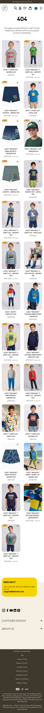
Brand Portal (22, 683)
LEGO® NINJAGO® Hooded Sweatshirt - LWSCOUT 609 (33, 356)
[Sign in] (20, 8)
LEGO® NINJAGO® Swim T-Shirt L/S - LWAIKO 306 (33, 476)
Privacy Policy (22, 663)
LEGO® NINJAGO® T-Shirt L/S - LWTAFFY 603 (33, 397)
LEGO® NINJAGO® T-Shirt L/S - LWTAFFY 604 (11, 275)
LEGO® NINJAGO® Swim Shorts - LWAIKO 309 (11, 476)
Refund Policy (22, 671)
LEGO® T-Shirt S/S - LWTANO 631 (11, 72)
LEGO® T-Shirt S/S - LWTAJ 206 (11, 436)
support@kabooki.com (14, 592)
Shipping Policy (22, 675)
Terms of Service (22, 679)
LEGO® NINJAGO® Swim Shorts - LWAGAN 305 (11, 153)
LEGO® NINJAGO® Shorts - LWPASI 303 (11, 113)
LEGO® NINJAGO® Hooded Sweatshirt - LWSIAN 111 (33, 316)
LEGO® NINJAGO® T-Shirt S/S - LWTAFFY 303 (11, 356)
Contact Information (22, 651)
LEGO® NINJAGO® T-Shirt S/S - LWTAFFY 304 (11, 234)
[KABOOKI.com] (5, 8)
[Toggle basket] (30, 8)
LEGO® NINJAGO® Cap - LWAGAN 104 (33, 151)
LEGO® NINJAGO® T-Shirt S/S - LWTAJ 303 (33, 233)
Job (22, 655)
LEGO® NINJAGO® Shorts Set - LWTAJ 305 (33, 193)
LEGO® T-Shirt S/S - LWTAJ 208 (33, 113)
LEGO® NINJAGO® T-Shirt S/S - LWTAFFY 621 (33, 73)
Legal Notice (22, 659)
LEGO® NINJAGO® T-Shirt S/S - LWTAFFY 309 (11, 558)
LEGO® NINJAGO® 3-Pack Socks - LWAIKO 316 (33, 275)
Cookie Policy (22, 667)
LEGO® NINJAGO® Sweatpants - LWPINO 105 (11, 397)
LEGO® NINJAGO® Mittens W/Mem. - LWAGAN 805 (33, 517)
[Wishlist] (24, 8)
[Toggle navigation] (40, 8)
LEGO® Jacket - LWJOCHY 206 (11, 314)
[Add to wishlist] (17, 42)
